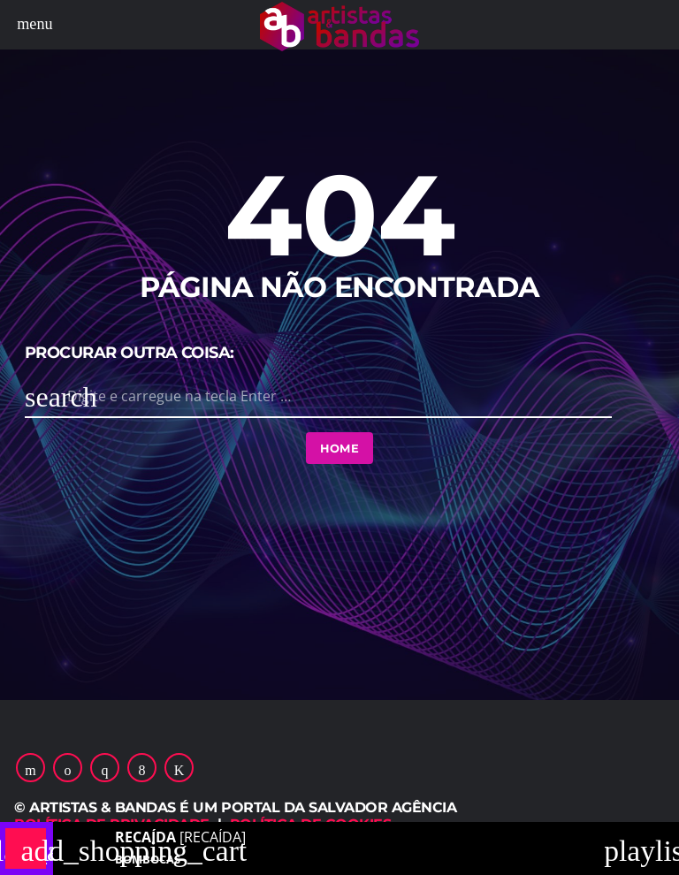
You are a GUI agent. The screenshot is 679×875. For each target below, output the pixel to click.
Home (340, 448)
